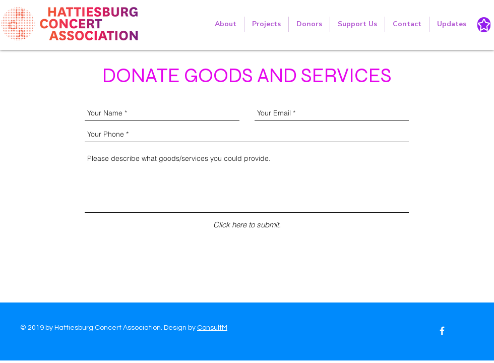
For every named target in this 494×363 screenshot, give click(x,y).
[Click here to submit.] (247, 224)
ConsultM (212, 327)
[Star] (483, 24)
